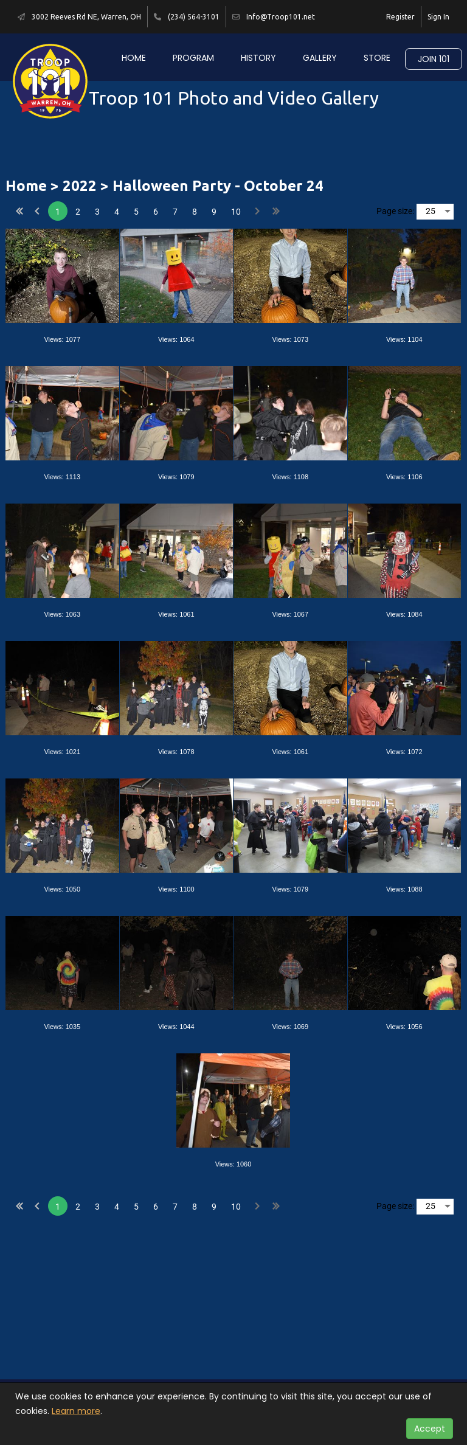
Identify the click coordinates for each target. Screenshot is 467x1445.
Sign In (438, 17)
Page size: (395, 211)
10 (236, 212)
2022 (80, 186)
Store (377, 58)
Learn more (76, 1411)
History (258, 58)
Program (193, 58)
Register (400, 17)
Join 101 (433, 59)
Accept (429, 1428)
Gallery (320, 58)
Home (134, 58)
